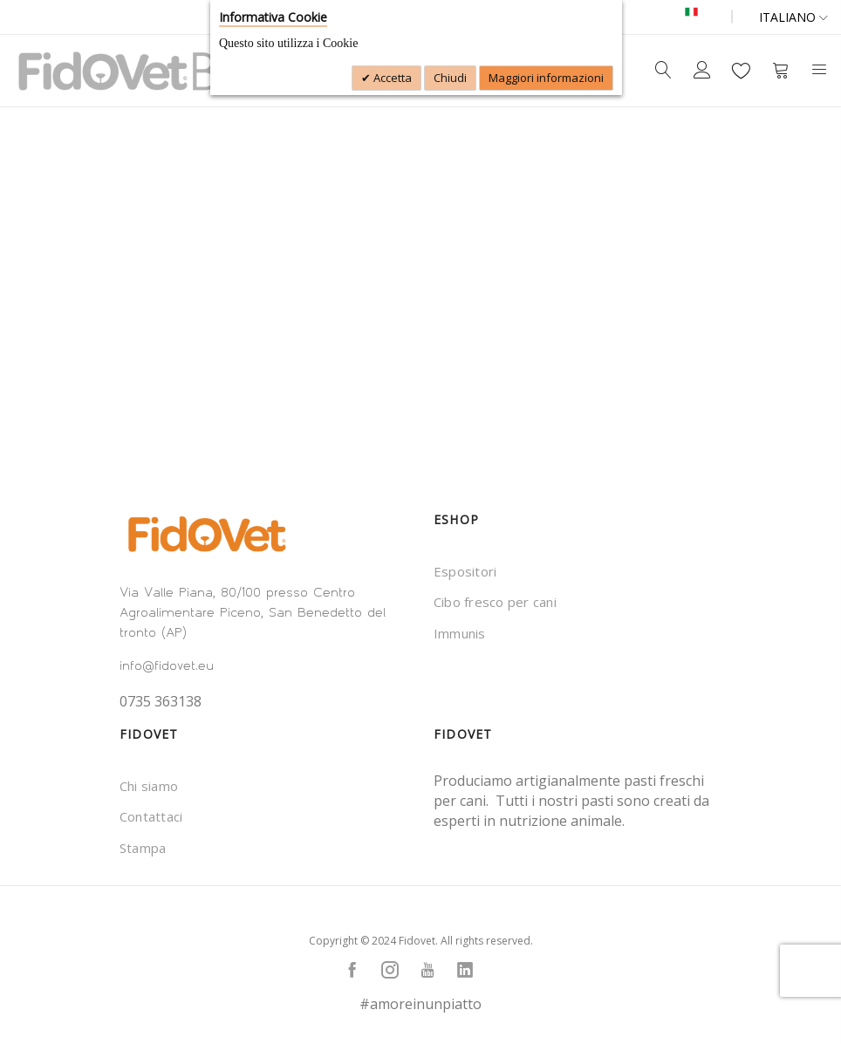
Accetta (391, 77)
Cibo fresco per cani (495, 602)
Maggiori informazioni (546, 77)
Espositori (465, 571)
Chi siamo (149, 786)
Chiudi (450, 77)
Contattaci (151, 816)
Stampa (143, 847)
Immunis (460, 633)
